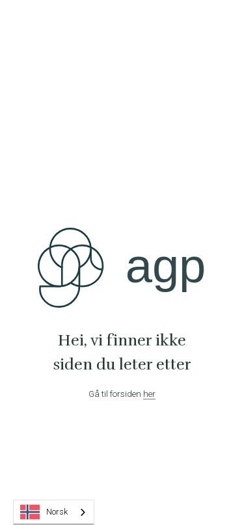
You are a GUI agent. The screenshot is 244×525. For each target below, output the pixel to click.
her (149, 393)
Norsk (44, 512)
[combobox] (53, 512)
